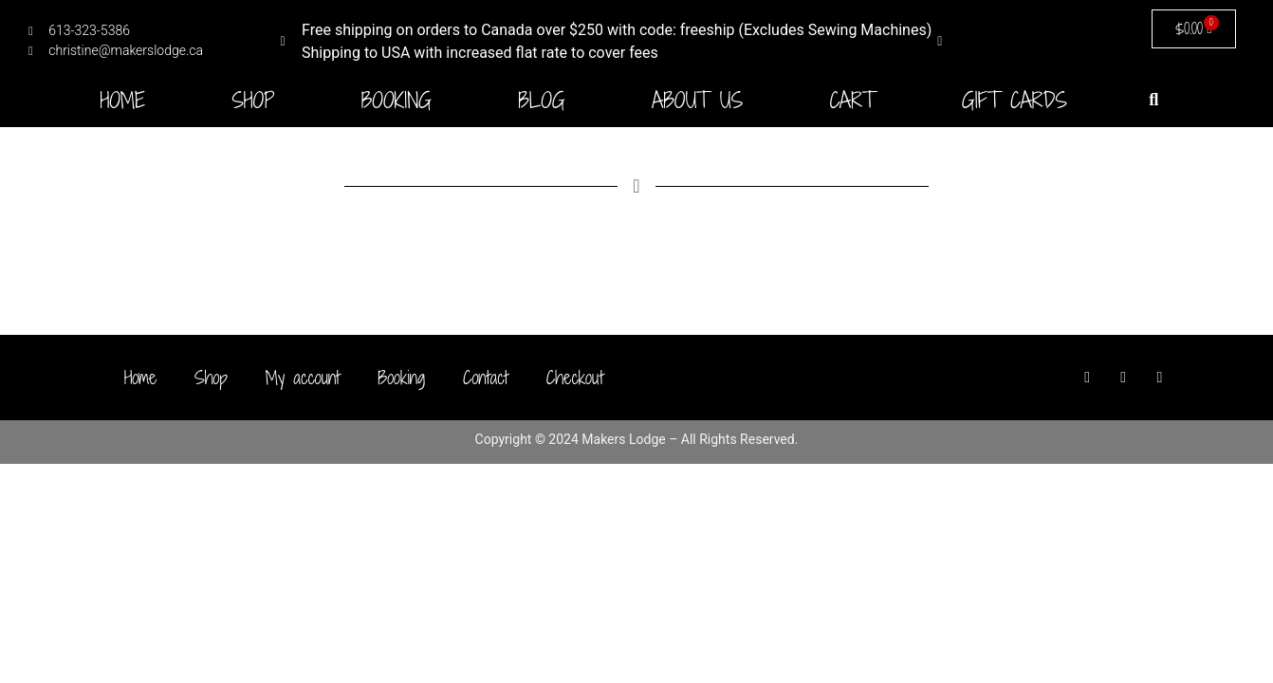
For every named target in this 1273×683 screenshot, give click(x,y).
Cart (852, 100)
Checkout (574, 377)
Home (123, 100)
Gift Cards (1014, 100)
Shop (252, 100)
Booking (396, 100)
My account (303, 377)
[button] (1154, 99)
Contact (485, 377)
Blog (541, 100)
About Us (697, 100)
